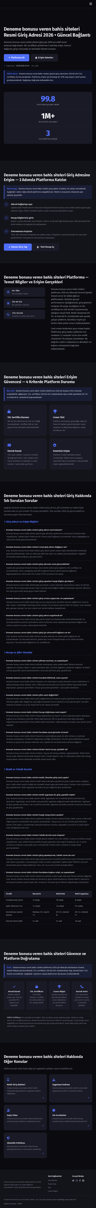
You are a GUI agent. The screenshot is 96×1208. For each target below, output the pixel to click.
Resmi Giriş (52, 1184)
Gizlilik (20, 1204)
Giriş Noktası (52, 1180)
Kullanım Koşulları (10, 1204)
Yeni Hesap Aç (45, 247)
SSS (49, 1188)
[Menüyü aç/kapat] (90, 3)
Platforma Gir (16, 57)
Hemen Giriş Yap (17, 247)
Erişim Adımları (44, 57)
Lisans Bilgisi (53, 1191)
